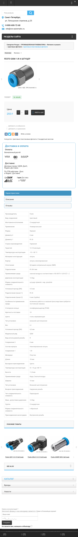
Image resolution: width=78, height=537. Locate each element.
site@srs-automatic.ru (13, 29)
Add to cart (38, 112)
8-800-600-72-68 (11, 25)
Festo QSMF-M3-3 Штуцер (60, 457)
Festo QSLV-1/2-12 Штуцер (37, 457)
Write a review (26, 134)
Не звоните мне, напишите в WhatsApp (16, 526)
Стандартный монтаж (45, 139)
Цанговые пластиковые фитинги (25, 139)
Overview (8, 53)
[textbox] (14, 13)
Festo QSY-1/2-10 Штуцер (14, 457)
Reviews (17, 53)
